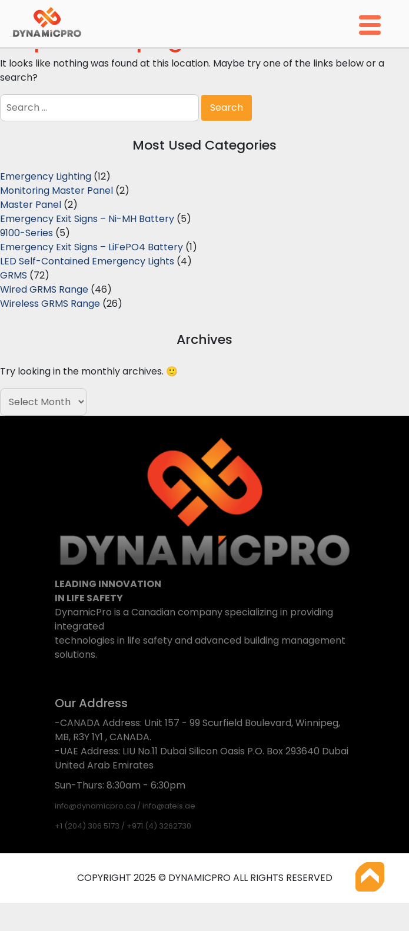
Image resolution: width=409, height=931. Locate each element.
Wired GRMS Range (44, 289)
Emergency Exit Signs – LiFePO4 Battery (91, 247)
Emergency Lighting (45, 176)
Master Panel (30, 204)
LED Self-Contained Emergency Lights (87, 261)
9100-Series (26, 233)
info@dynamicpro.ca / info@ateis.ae (125, 805)
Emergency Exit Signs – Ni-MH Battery (87, 219)
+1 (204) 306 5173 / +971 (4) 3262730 (123, 825)
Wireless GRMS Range (50, 303)
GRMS (13, 275)
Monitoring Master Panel (56, 190)
